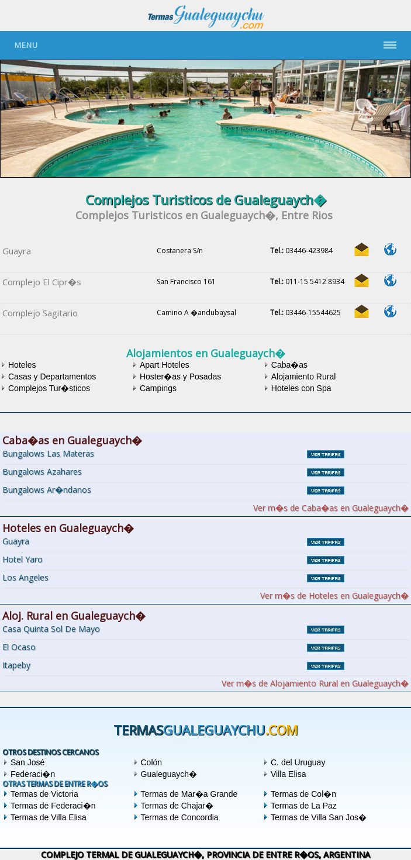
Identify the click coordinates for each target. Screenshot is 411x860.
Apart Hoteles (164, 364)
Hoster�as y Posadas (180, 376)
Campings (158, 388)
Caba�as (289, 364)
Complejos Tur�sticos (49, 388)
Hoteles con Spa (301, 388)
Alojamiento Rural (303, 376)
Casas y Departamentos (52, 376)
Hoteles (22, 364)
